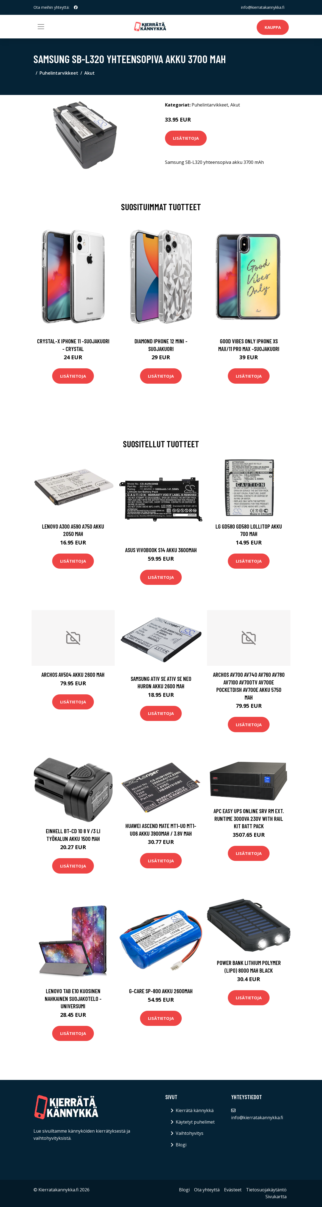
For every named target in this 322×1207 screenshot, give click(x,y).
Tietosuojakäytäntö (266, 1190)
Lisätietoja (186, 138)
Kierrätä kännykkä (195, 1110)
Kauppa (273, 27)
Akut (89, 73)
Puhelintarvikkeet (59, 73)
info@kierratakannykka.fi (262, 7)
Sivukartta (276, 1197)
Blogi (181, 1145)
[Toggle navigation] (40, 26)
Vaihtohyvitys (189, 1133)
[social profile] (76, 7)
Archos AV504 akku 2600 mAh (73, 674)
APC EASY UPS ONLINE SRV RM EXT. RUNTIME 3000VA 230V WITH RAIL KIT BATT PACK (249, 818)
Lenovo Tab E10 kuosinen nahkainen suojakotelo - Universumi (73, 998)
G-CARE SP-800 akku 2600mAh (161, 990)
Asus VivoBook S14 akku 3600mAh (161, 549)
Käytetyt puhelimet (195, 1122)
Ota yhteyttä (207, 1190)
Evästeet (233, 1190)
